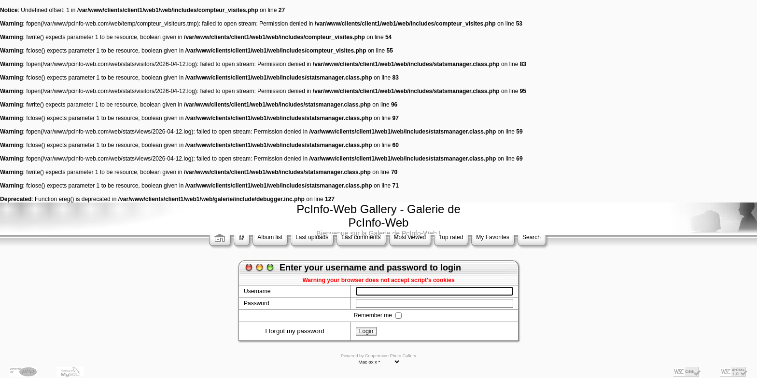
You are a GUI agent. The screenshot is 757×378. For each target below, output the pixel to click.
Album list (269, 237)
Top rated (451, 237)
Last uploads (311, 237)
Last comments (360, 237)
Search (531, 237)
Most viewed (410, 237)
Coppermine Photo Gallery (390, 355)
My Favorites (492, 237)
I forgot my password (294, 331)
